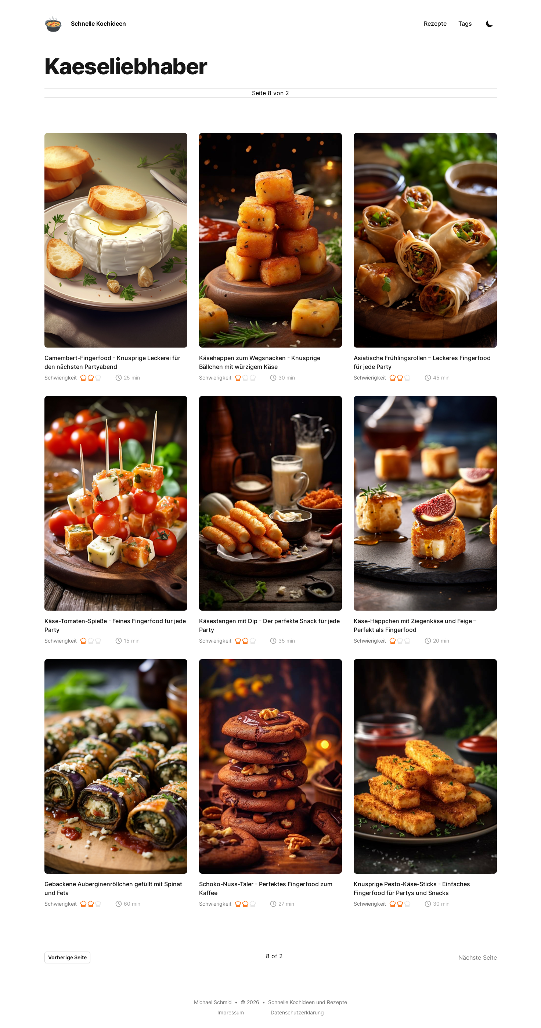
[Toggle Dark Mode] (489, 23)
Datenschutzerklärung (297, 1012)
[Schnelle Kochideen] (85, 23)
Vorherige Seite (67, 957)
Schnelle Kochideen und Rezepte (307, 1002)
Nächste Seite (477, 957)
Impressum (230, 1012)
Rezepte (435, 23)
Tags (465, 23)
